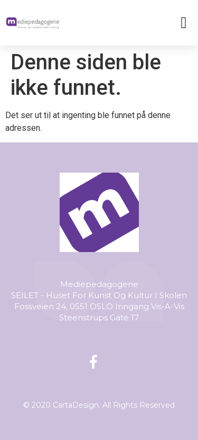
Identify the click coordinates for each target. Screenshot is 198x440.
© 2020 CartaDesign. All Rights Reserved (99, 405)
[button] (184, 22)
